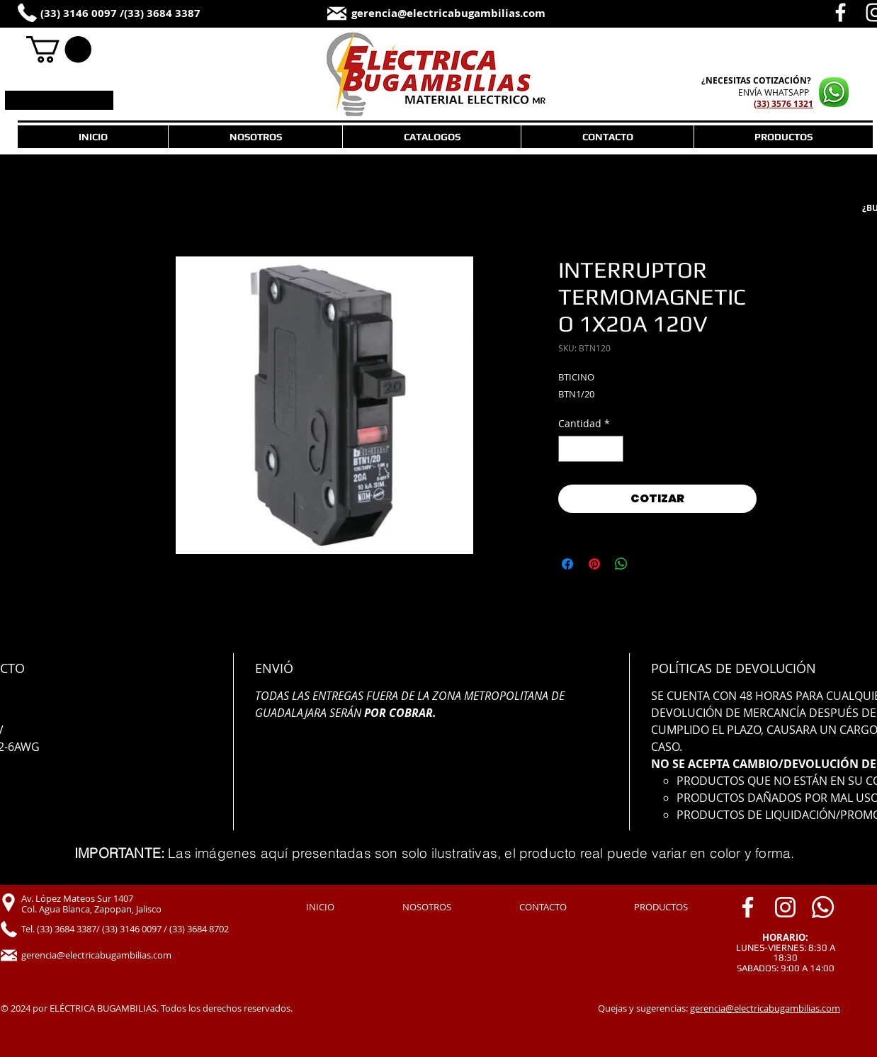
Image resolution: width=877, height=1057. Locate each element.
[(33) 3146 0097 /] (90, 13)
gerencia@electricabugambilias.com (765, 1008)
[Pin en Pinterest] (594, 563)
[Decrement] (569, 448)
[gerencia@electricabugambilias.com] (475, 13)
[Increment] (612, 448)
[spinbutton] (591, 448)
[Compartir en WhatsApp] (621, 563)
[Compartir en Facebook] (567, 563)
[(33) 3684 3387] (176, 13)
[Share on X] (648, 563)
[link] (58, 49)
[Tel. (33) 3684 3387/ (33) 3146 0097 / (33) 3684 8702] (141, 929)
